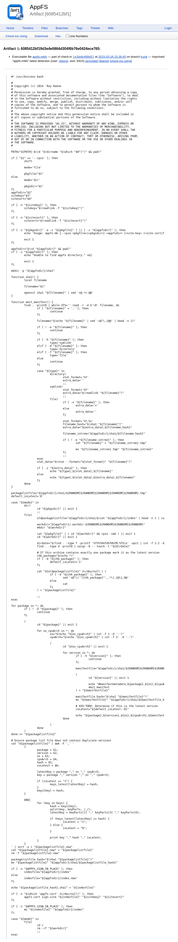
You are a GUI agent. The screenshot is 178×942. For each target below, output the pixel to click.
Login (168, 28)
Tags (79, 28)
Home (10, 28)
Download (41, 36)
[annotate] (91, 61)
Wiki (111, 28)
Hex (58, 36)
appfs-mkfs (39, 57)
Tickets (95, 28)
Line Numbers (77, 36)
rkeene (63, 61)
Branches (62, 28)
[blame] (104, 61)
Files (44, 28)
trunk (144, 57)
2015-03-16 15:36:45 (112, 57)
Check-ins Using (16, 36)
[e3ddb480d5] (83, 57)
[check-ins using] (121, 61)
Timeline (27, 28)
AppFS (39, 7)
